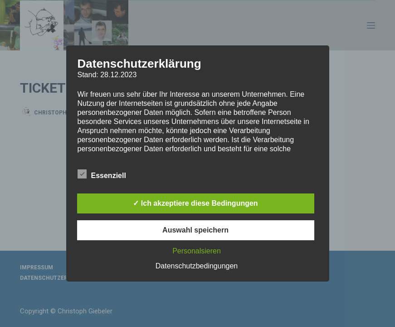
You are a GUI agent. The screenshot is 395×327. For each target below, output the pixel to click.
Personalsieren (196, 251)
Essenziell (102, 173)
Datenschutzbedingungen (197, 266)
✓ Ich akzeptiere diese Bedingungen (195, 203)
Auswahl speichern (195, 230)
